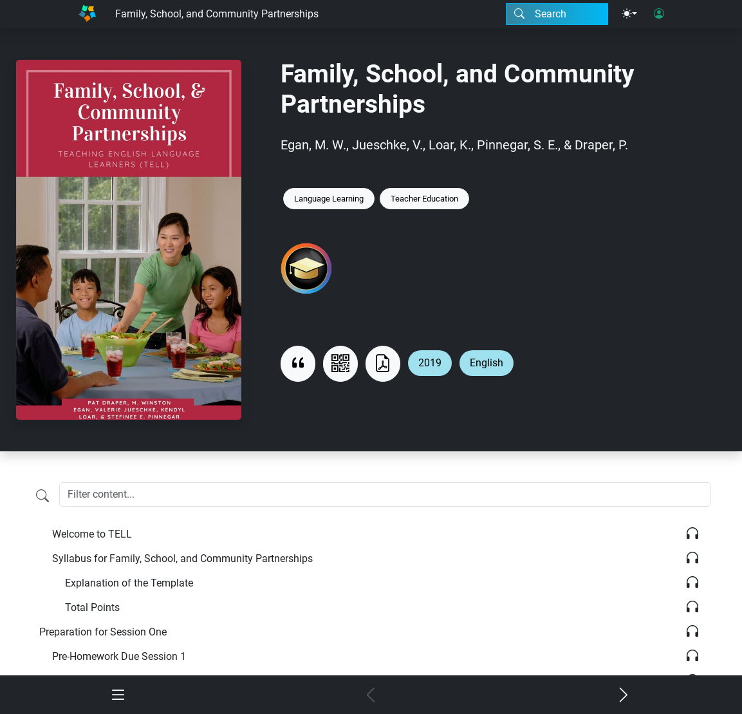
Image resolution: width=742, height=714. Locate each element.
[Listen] (692, 534)
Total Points (92, 607)
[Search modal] (557, 14)
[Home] (87, 14)
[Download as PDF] (383, 364)
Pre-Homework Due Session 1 (119, 656)
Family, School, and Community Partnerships (217, 14)
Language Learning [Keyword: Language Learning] (329, 198)
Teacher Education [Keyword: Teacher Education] (424, 198)
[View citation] (298, 364)
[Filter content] (42, 495)
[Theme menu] (629, 14)
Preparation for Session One (103, 632)
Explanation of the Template (129, 583)
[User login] (658, 14)
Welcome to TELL (92, 534)
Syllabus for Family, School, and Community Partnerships (182, 558)
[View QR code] (340, 364)
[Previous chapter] (371, 696)
